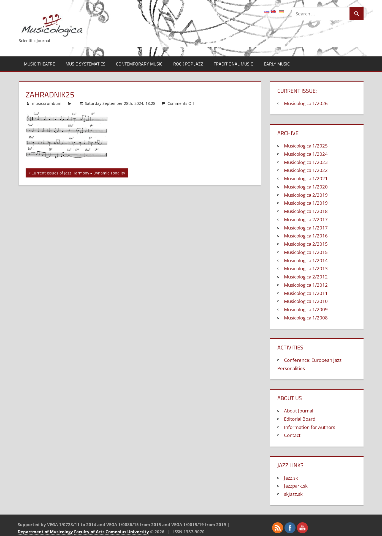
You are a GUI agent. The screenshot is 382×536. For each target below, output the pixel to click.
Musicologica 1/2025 (306, 146)
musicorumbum (46, 103)
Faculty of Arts (89, 531)
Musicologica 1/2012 (306, 285)
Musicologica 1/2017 (306, 228)
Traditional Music (233, 64)
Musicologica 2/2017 (306, 219)
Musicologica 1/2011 (306, 293)
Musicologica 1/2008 (306, 318)
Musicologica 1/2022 (306, 170)
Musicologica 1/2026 (306, 103)
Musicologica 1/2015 (306, 252)
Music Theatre (39, 64)
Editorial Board (299, 419)
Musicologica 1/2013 (306, 268)
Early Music (277, 64)
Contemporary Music (139, 64)
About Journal (298, 411)
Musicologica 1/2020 (306, 187)
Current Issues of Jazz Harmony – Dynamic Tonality (78, 174)
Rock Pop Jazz (188, 64)
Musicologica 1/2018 (306, 211)
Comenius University (127, 531)
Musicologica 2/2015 (306, 244)
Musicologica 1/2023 (306, 162)
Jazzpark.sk (296, 486)
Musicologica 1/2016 (306, 236)
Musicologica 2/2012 (306, 277)
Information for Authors (309, 427)
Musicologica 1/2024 (306, 154)
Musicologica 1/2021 (306, 178)
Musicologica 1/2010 (306, 301)
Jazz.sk (291, 478)
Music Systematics (85, 64)
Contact (292, 435)
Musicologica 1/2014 (306, 260)
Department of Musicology (45, 531)
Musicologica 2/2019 (306, 195)
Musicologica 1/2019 (306, 203)
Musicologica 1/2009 (306, 309)
